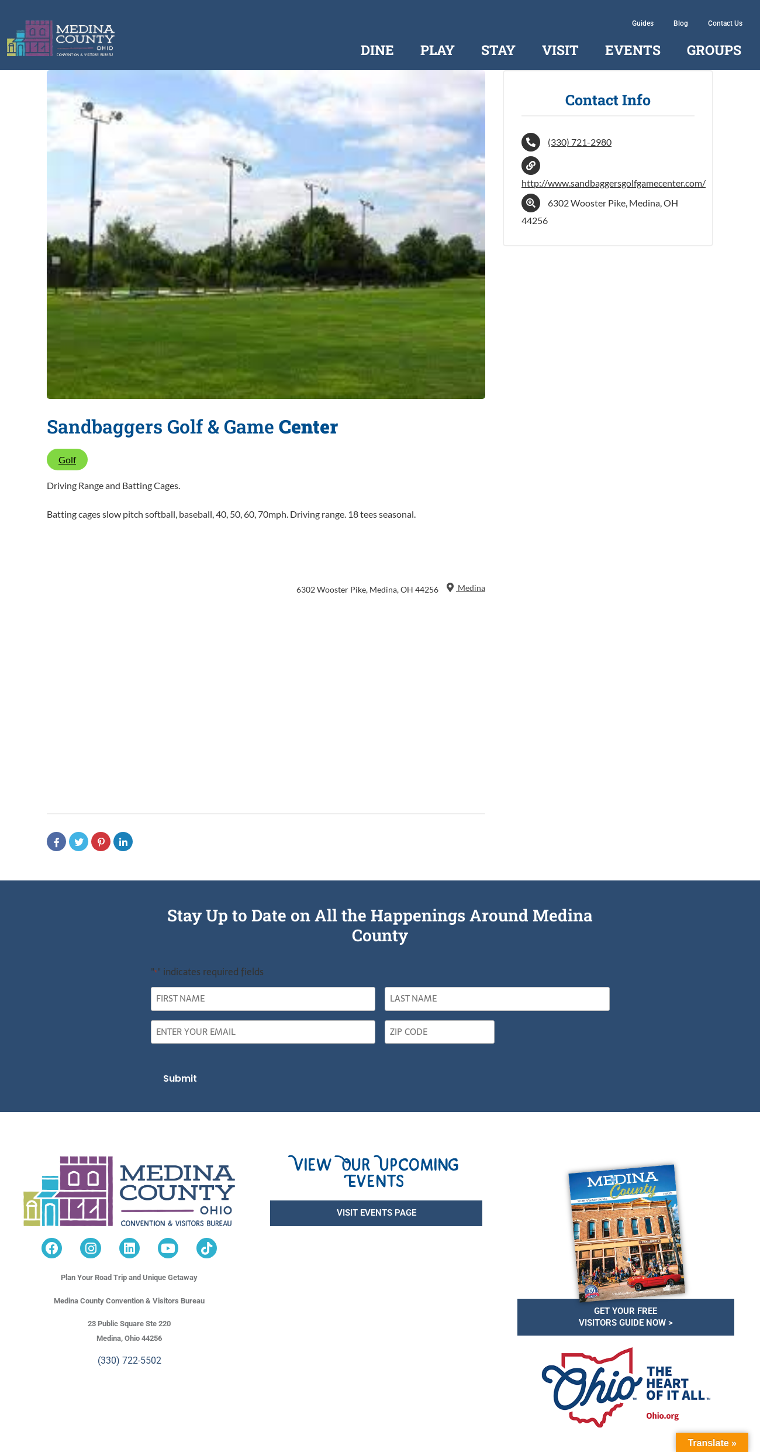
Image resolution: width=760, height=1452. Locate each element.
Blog (680, 23)
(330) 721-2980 (580, 141)
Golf (67, 459)
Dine (377, 50)
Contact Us (725, 23)
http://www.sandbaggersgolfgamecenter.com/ (613, 182)
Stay (498, 50)
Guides (643, 23)
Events (633, 50)
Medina (464, 588)
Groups (714, 50)
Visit (560, 50)
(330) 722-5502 (129, 1360)
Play (437, 50)
